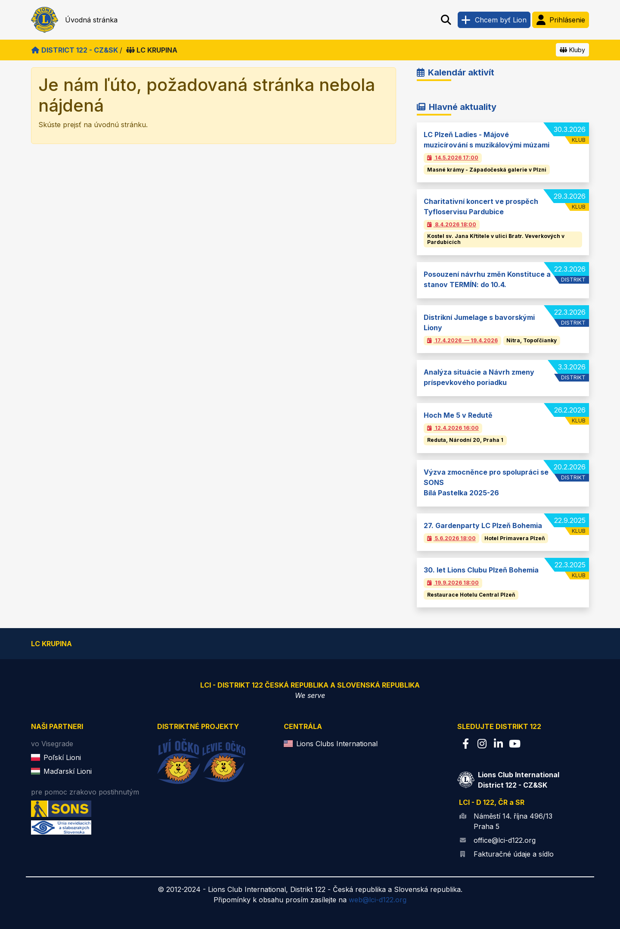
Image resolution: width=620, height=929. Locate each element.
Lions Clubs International (337, 743)
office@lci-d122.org (505, 840)
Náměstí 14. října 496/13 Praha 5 (513, 821)
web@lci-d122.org (377, 899)
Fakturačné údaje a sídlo (514, 854)
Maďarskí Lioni (67, 771)
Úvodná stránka (91, 20)
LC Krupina (151, 50)
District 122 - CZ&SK (74, 50)
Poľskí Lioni (62, 757)
